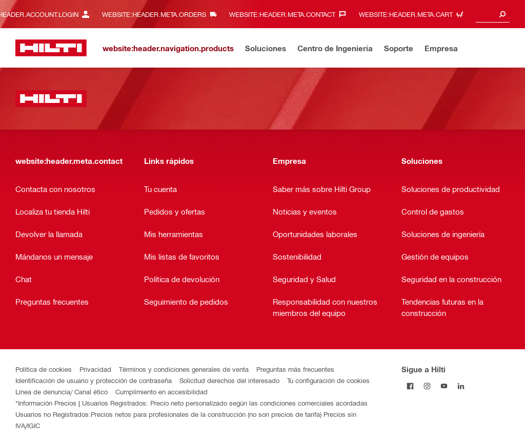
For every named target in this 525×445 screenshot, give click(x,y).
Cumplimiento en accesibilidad (161, 391)
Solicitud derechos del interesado (229, 380)
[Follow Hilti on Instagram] (426, 385)
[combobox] (493, 14)
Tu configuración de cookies (328, 380)
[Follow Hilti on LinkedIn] (460, 385)
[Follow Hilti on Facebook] (409, 385)
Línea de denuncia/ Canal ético (61, 391)
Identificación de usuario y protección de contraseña (93, 380)
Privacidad (95, 369)
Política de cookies (43, 369)
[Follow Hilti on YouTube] (443, 385)
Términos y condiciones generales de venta (184, 369)
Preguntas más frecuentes (295, 369)
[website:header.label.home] (51, 47)
